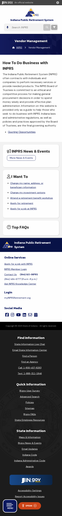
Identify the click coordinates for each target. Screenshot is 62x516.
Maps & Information (30, 437)
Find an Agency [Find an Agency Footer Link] (29, 361)
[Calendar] (36, 315)
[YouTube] (18, 315)
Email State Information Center (29, 350)
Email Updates (30, 448)
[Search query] (26, 27)
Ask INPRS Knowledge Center (20, 283)
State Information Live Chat (29, 344)
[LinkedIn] (24, 315)
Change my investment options (27, 192)
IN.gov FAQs (29, 414)
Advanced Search (30, 396)
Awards (30, 466)
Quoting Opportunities (22, 132)
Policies (30, 402)
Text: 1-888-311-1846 (30, 373)
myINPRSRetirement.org (17, 297)
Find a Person (29, 356)
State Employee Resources (30, 419)
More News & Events (21, 157)
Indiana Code (29, 454)
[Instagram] (12, 315)
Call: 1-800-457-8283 (29, 367)
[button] (58, 2)
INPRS (19, 47)
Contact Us (10, 274)
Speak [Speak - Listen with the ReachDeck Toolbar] (29, 505)
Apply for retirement (21, 203)
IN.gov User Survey (30, 390)
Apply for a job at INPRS (23, 208)
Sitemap (29, 408)
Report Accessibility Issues (29, 496)
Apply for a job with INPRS (18, 263)
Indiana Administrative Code (29, 460)
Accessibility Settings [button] (29, 490)
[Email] (30, 315)
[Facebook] (7, 315)
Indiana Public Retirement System (31, 20)
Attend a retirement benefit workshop (31, 198)
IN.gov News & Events (29, 443)
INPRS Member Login (15, 269)
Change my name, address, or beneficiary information (26, 185)
